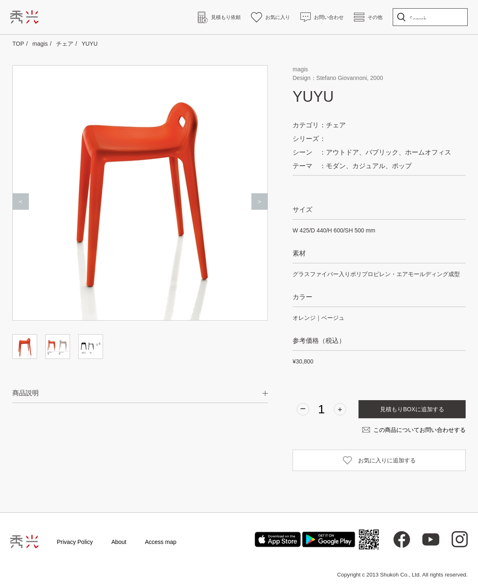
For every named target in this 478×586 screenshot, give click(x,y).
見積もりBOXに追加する (412, 409)
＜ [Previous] (20, 201)
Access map (160, 542)
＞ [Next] (259, 201)
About (119, 542)
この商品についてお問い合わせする (419, 430)
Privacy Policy (75, 542)
